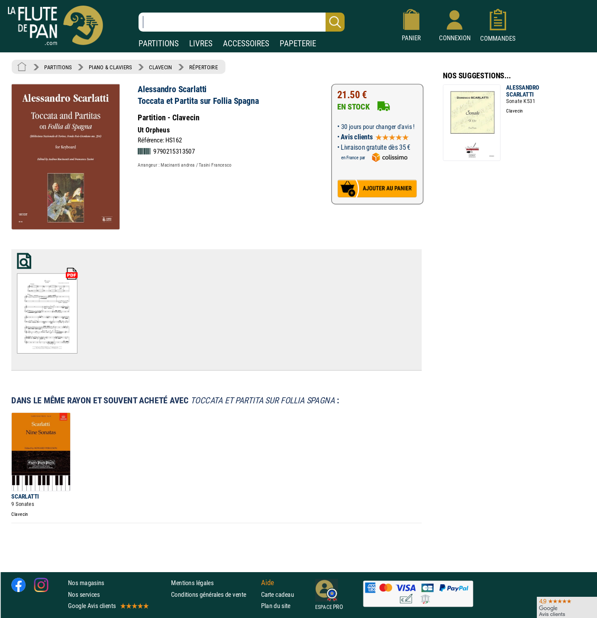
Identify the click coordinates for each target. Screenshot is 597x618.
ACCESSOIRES (246, 43)
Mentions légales (192, 582)
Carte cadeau (277, 594)
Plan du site (275, 605)
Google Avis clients (108, 605)
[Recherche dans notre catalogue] (242, 22)
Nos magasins (86, 582)
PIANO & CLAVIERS (110, 67)
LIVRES (201, 43)
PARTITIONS (159, 43)
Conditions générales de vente (214, 594)
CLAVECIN (160, 67)
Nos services (84, 594)
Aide (267, 582)
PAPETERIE (298, 43)
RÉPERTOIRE (203, 67)
